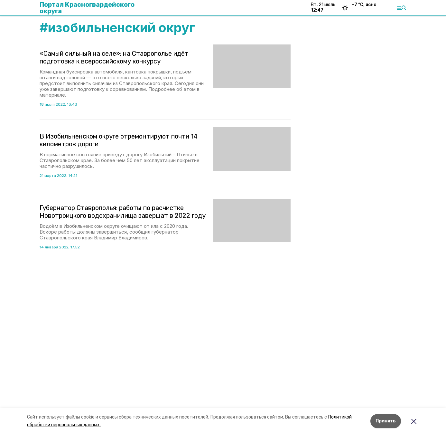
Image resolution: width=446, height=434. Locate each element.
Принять (386, 421)
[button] (252, 66)
